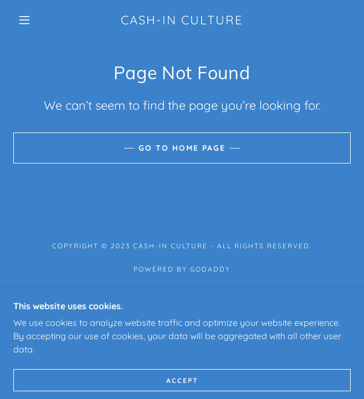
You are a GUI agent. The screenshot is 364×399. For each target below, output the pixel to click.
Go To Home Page (182, 148)
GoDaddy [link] (210, 269)
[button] (30, 20)
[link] (182, 20)
